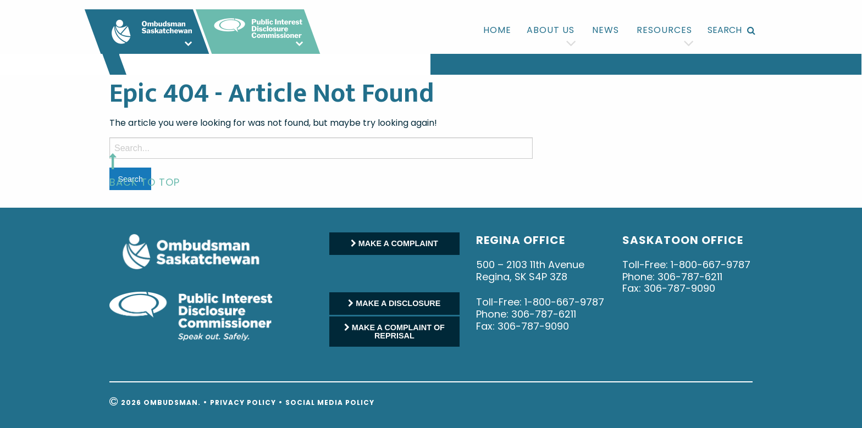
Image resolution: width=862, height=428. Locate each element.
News (605, 30)
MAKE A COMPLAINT (394, 243)
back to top (144, 182)
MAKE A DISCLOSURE (394, 303)
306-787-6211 (543, 314)
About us (550, 30)
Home (497, 30)
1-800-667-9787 (564, 302)
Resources (664, 30)
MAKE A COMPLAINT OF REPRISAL (394, 331)
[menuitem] (497, 30)
